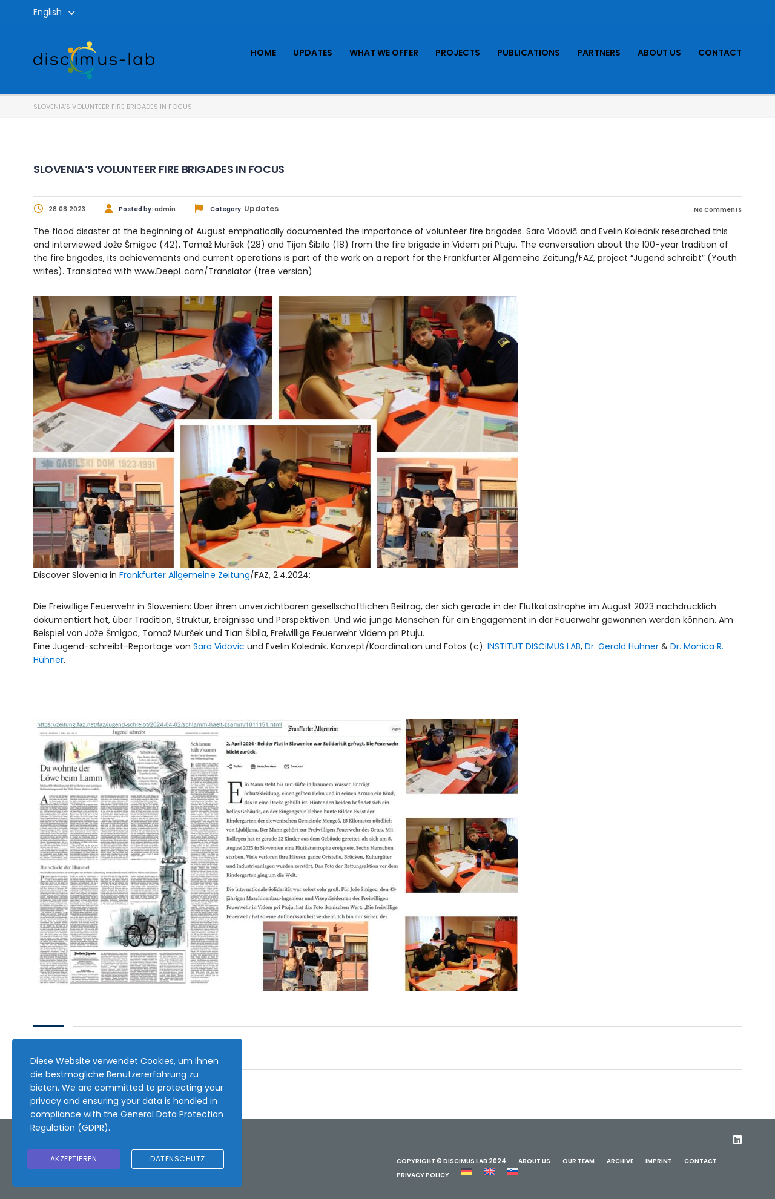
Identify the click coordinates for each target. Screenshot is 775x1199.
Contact (720, 53)
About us (659, 53)
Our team (578, 1161)
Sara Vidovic (219, 646)
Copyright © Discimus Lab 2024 (451, 1161)
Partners (599, 53)
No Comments (717, 209)
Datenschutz (177, 1159)
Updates (312, 53)
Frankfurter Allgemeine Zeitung (184, 575)
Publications (528, 53)
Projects (457, 53)
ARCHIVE (620, 1161)
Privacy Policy (423, 1175)
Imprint (658, 1161)
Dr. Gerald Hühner (622, 646)
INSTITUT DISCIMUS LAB (534, 646)
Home (263, 53)
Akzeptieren (73, 1159)
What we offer (383, 53)
